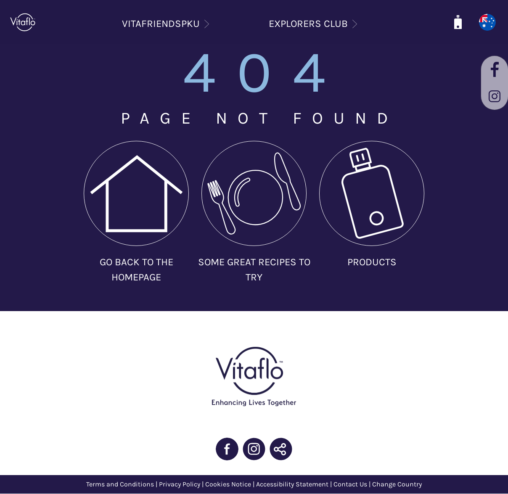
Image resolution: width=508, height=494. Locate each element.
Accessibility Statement (292, 484)
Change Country (397, 484)
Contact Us (350, 484)
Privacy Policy (180, 484)
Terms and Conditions (120, 484)
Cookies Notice (228, 484)
